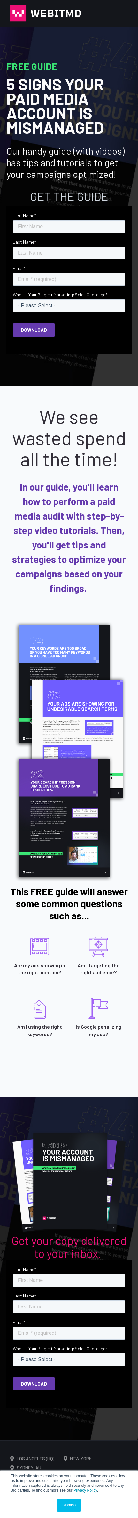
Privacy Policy (85, 1490)
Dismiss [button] (69, 1505)
